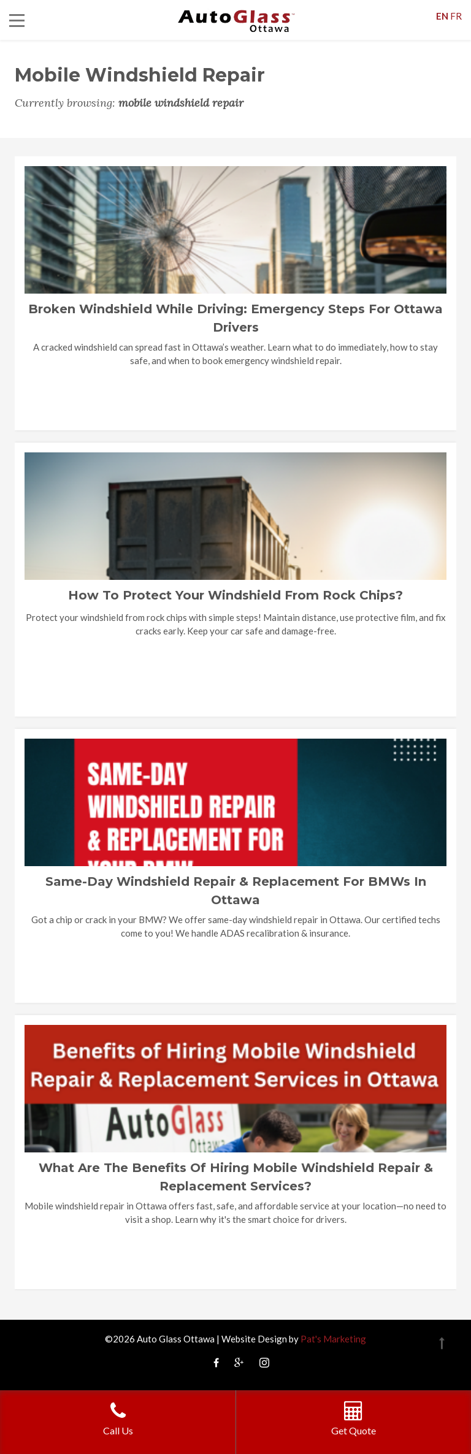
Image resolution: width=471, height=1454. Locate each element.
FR (456, 15)
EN (442, 15)
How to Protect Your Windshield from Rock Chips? (235, 595)
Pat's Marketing (333, 1338)
